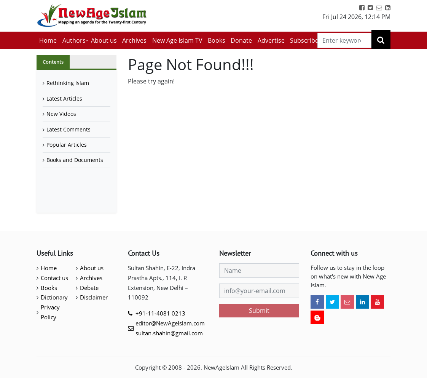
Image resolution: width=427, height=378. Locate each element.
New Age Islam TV (177, 40)
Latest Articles (64, 98)
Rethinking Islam (67, 82)
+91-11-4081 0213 (160, 313)
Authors (74, 40)
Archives (134, 40)
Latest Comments (68, 129)
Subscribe (304, 40)
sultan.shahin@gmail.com (169, 333)
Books (216, 40)
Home (48, 40)
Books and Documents (74, 159)
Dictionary (54, 297)
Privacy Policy (50, 312)
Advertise (271, 40)
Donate (241, 40)
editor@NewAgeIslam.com (170, 323)
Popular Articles (66, 144)
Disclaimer (94, 297)
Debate (89, 288)
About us (104, 40)
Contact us (54, 278)
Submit (259, 310)
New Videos (61, 113)
